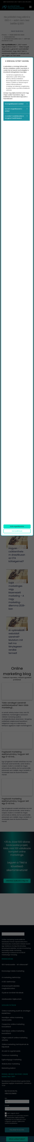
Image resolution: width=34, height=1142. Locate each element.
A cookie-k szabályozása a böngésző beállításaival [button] (14, 117)
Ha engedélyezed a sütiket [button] (14, 104)
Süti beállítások (17, 531)
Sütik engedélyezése (17, 526)
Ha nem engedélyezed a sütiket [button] (13, 110)
